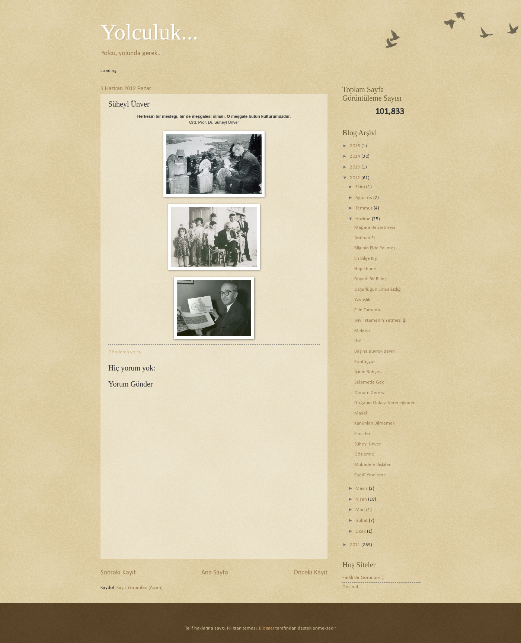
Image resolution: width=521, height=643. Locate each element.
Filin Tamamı (367, 310)
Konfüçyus (364, 361)
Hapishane (365, 269)
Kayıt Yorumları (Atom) (139, 587)
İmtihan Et (364, 238)
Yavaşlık (362, 299)
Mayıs (362, 488)
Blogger (266, 628)
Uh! (357, 340)
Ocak (361, 531)
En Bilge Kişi (365, 258)
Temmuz (364, 208)
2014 (355, 156)
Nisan (361, 499)
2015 (355, 146)
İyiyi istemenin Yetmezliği (380, 320)
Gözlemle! (364, 454)
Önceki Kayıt (310, 572)
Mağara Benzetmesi (374, 227)
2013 (355, 167)
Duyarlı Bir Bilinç (370, 279)
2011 (355, 544)
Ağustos (364, 197)
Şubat (361, 520)
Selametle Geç (369, 382)
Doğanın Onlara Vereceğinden (385, 402)
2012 (355, 178)
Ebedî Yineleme (370, 475)
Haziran (363, 219)
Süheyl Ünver (367, 444)
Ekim (360, 187)
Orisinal (350, 586)
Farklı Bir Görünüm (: (363, 577)
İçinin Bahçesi (368, 371)
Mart (360, 509)
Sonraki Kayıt (118, 572)
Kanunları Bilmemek (374, 423)
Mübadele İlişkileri (372, 464)
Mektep (362, 330)
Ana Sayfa (214, 572)
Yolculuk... (149, 32)
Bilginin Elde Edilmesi (375, 248)
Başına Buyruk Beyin (374, 351)
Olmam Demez (369, 392)
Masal (360, 413)
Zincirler (362, 433)
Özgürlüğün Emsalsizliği (378, 289)
